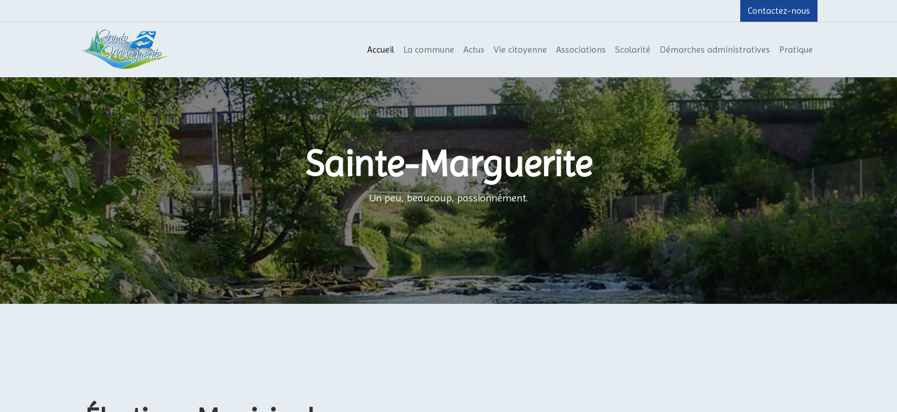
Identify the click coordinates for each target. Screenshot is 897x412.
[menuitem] (381, 49)
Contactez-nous (779, 10)
